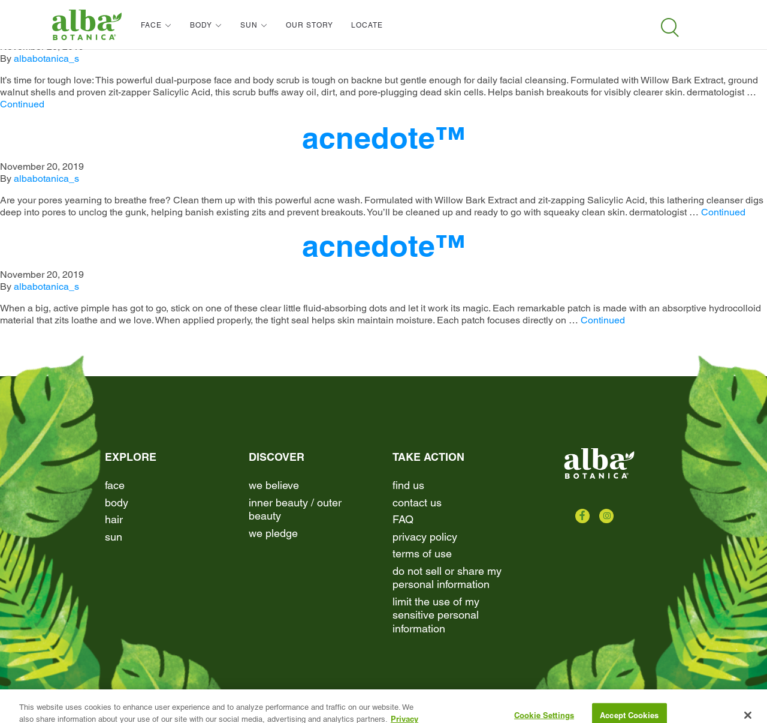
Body (116, 502)
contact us (417, 502)
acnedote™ (383, 137)
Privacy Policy (424, 536)
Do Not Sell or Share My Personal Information (447, 578)
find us (408, 485)
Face (115, 485)
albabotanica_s (46, 58)
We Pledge (273, 533)
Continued (22, 104)
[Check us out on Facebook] (582, 516)
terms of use (422, 553)
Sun (113, 536)
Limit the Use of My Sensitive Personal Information (435, 615)
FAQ (402, 519)
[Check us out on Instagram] (606, 516)
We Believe (274, 485)
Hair (114, 519)
